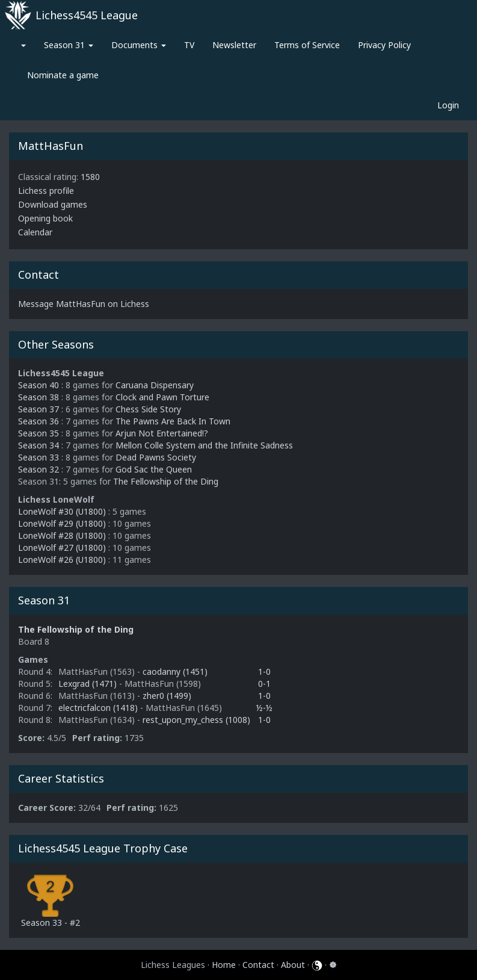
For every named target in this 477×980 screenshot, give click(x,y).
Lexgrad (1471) (88, 683)
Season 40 (38, 385)
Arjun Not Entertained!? (161, 433)
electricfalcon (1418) (99, 707)
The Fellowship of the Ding (165, 481)
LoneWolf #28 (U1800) (62, 535)
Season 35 (38, 433)
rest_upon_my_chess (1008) (196, 719)
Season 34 (38, 445)
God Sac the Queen (153, 469)
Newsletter (234, 45)
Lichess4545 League (86, 15)
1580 (90, 176)
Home (224, 964)
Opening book (45, 218)
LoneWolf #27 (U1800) (62, 547)
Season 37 (38, 409)
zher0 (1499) (167, 695)
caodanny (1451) (175, 671)
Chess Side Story (148, 409)
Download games (52, 204)
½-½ (264, 707)
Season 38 (38, 397)
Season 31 (68, 45)
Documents (138, 45)
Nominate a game (63, 75)
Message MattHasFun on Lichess (83, 303)
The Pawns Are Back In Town (172, 421)
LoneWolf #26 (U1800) (62, 559)
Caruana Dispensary (154, 385)
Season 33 (38, 457)
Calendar (35, 232)
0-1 (264, 683)
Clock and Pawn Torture (162, 397)
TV (189, 45)
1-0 (264, 671)
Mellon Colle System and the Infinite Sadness (204, 445)
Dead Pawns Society (155, 457)
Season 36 (38, 421)
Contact (258, 964)
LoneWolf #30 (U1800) (62, 511)
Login (448, 105)
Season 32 (38, 469)
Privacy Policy (384, 45)
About (293, 964)
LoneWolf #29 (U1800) (62, 523)
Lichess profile (46, 190)
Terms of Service (307, 45)
